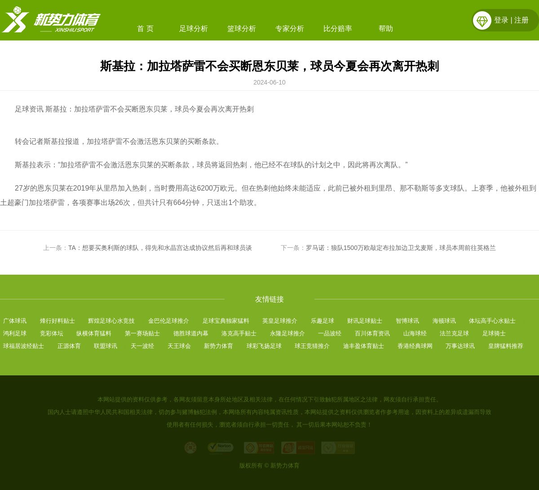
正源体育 (69, 346)
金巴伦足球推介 (168, 320)
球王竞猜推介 (312, 346)
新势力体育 (218, 346)
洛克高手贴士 (238, 333)
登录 (501, 20)
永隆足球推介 (287, 333)
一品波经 (329, 333)
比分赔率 (337, 28)
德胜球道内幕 (190, 333)
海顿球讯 (444, 320)
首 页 (145, 28)
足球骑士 (494, 333)
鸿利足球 (15, 333)
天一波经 (142, 346)
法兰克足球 (454, 333)
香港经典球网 (415, 346)
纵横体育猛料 (93, 333)
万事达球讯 (460, 346)
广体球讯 (15, 320)
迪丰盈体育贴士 (363, 346)
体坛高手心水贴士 (492, 320)
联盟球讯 (105, 346)
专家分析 (289, 28)
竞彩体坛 (51, 333)
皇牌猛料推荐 (505, 346)
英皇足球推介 (279, 320)
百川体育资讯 (372, 333)
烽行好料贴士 (57, 320)
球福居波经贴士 (23, 346)
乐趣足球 (322, 320)
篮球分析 (241, 28)
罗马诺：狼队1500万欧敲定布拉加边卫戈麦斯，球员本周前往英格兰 (401, 247)
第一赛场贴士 (142, 333)
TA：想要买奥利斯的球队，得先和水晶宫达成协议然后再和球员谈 (160, 247)
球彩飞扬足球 (264, 346)
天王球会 (179, 346)
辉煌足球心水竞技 (111, 320)
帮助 (386, 28)
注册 (521, 20)
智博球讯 (407, 320)
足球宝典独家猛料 (226, 320)
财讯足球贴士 (364, 320)
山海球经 (415, 333)
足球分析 (193, 28)
